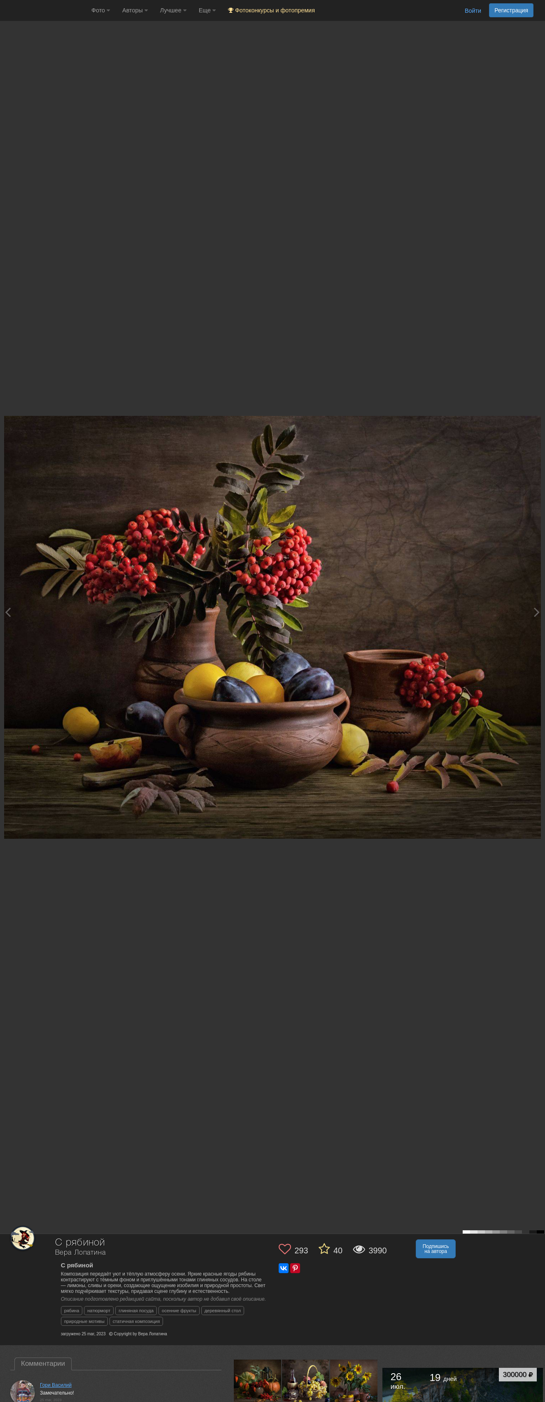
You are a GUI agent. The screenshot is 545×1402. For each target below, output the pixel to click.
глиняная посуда (136, 1310)
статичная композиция (136, 1321)
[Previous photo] (8, 612)
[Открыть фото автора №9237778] (306, 1383)
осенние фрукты (179, 1310)
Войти (473, 11)
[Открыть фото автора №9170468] (354, 1383)
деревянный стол (223, 1310)
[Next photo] (537, 612)
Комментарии (43, 1363)
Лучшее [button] (173, 10)
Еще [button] (207, 10)
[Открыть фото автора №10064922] (258, 1383)
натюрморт (98, 1310)
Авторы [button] (135, 10)
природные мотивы (84, 1321)
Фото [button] (100, 10)
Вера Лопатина (80, 1253)
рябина (71, 1310)
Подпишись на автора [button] (436, 1248)
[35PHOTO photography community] (44, 10)
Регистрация (511, 10)
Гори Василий (56, 1385)
